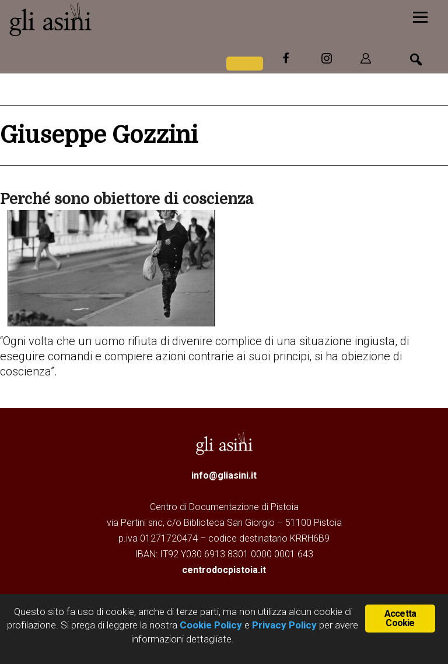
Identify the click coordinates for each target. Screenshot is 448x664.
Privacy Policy (284, 625)
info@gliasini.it (224, 475)
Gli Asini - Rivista (96, 19)
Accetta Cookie (400, 618)
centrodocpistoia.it (224, 569)
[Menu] (420, 16)
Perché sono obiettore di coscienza (126, 199)
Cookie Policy (209, 625)
